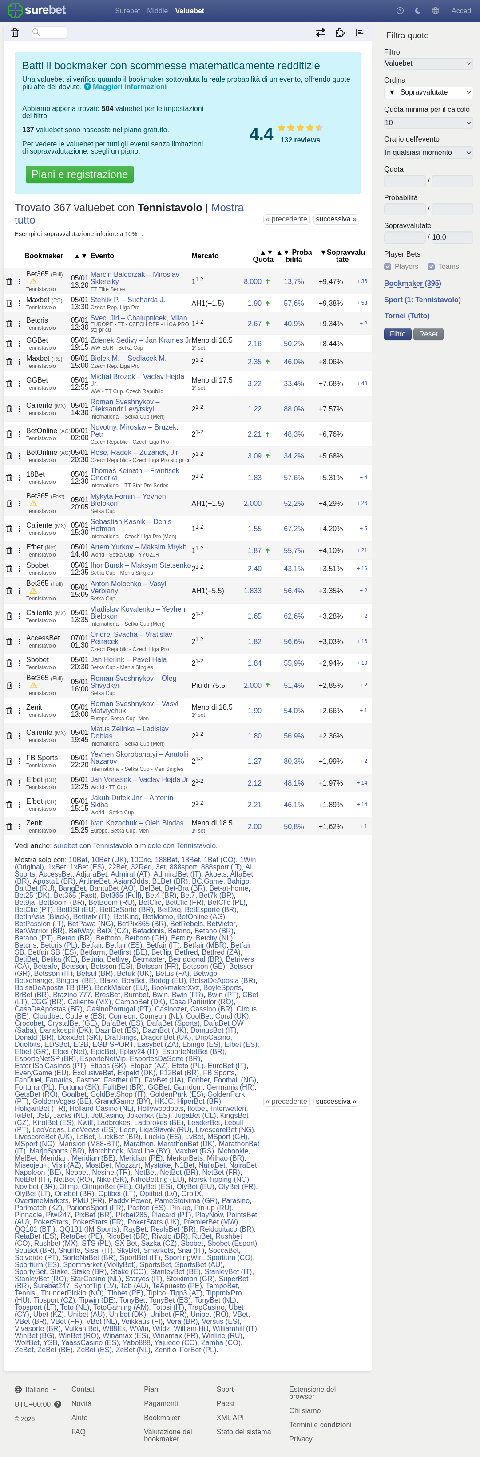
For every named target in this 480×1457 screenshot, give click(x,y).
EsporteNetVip (103, 1058)
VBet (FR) (66, 1321)
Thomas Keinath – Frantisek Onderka (135, 474)
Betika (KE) (59, 959)
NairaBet (243, 1165)
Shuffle (70, 1250)
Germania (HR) (230, 1087)
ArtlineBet (94, 881)
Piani (152, 1389)
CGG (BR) (47, 1002)
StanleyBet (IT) (228, 1271)
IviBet (23, 1115)
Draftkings (121, 1037)
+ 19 (362, 663)
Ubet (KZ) (48, 1314)
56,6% (294, 641)
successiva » (336, 219)
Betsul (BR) (95, 973)
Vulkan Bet (82, 1328)
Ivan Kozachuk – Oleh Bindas (137, 823)
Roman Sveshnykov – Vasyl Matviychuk (135, 707)
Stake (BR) (89, 1271)
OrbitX (191, 1193)
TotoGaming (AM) (121, 1307)
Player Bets (402, 254)
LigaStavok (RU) (165, 1129)
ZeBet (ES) (94, 1350)
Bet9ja (25, 902)
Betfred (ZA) (221, 952)
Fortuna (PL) (35, 1087)
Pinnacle (28, 1215)
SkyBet (128, 1250)
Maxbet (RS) (194, 1151)
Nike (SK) (111, 1179)
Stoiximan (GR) (190, 1279)
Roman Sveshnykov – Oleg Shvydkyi (134, 682)
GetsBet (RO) (36, 1094)
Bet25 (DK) (32, 895)
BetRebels (186, 924)
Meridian (54, 1158)
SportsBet (155, 1264)
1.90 (255, 303)
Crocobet (29, 1023)
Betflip (161, 952)
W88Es (114, 1328)
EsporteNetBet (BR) (193, 1051)
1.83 (255, 478)
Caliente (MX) (89, 1002)
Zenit (34, 707)
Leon (128, 1129)
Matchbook (105, 1151)
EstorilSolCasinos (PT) (50, 1066)
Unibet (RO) (210, 1314)
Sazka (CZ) (159, 1243)
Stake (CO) (128, 1271)
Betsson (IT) (53, 973)
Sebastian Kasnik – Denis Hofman (131, 525)
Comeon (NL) (160, 1016)
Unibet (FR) (168, 1314)
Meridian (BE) (93, 1158)
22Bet (117, 867)
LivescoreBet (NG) (224, 1129)
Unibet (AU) (86, 1314)
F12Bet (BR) (179, 1073)
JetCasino (107, 1115)
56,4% (294, 591)
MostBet (98, 1165)
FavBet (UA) (164, 1080)
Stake (59, 1271)
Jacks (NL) (70, 1115)
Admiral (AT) (130, 874)
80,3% (294, 761)
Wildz (161, 1328)
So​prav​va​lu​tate (408, 225)
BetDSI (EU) (76, 909)
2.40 (255, 569)
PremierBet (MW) (210, 1222)
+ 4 (363, 477)
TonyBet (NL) (215, 1300)
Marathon (138, 1144)
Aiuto (79, 1417)
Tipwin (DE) (97, 1300)
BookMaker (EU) (121, 987)
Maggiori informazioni (130, 87)
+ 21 (362, 550)
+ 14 (362, 783)
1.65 (255, 616)
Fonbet (198, 1080)
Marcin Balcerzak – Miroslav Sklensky (135, 278)
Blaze (109, 980)
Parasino (236, 1200)
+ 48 (362, 383)
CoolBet (198, 1016)
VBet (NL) (101, 1321)
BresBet (107, 995)
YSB (50, 1342)
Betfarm (92, 952)
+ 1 (363, 710)
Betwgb (205, 973)
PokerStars (50, 1222)
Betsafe (45, 966)
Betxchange (33, 980)
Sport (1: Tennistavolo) (422, 299)
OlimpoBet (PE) (106, 1186)
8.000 (253, 281)
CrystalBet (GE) (72, 1023)
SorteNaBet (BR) (89, 1257)
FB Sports (42, 758)
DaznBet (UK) (164, 1030)
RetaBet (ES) (35, 1236)
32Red (141, 867)
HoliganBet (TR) (40, 1108)
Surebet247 (51, 1286)
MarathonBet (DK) (186, 1144)
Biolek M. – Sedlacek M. (129, 358)
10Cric (141, 860)
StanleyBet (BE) (175, 1271)
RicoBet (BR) (126, 1236)
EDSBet (57, 1044)
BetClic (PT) (34, 909)
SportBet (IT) (140, 1257)
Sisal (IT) (98, 1250)
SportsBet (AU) (199, 1264)
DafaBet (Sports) (173, 1023)
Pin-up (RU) (213, 1208)
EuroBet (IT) (227, 1066)
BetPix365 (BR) (141, 924)
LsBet (85, 1137)
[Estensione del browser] (340, 32)
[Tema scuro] (418, 11)
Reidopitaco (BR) (227, 1229)
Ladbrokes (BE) (158, 1122)
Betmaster (148, 959)
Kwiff (85, 1122)
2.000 (253, 503)
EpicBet (103, 1051)
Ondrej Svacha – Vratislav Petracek (131, 638)
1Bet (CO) (220, 860)
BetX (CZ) (112, 931)
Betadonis (148, 931)
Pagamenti (161, 1403)
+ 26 (362, 503)
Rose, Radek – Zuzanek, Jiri (135, 452)
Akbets (215, 874)
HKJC (164, 1101)
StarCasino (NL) (95, 1279)
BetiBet (26, 959)
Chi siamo (305, 1410)
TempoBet (222, 1286)
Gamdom (187, 1087)
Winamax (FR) (175, 1335)
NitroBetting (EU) (157, 1179)
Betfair (91, 945)
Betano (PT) (34, 938)
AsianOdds (130, 881)
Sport (225, 1389)
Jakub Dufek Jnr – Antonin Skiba (132, 801)
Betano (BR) (214, 931)
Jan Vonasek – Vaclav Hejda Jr (139, 779)
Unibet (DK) (127, 1314)
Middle (157, 11)
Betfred (186, 952)
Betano (179, 931)
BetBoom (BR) (61, 902)
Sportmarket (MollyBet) (99, 1264)
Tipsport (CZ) (54, 1300)
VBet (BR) (31, 1321)
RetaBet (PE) (81, 1236)
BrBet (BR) (32, 995)
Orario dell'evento (412, 139)
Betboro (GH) (146, 938)
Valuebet (189, 11)
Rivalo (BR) (170, 1236)
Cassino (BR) (211, 1009)
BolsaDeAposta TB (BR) (53, 987)
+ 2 (363, 323)
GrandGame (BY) (122, 1101)
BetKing (126, 916)
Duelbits (27, 1044)
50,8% (294, 826)
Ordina (394, 80)
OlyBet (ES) (153, 1186)
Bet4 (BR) (160, 895)
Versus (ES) (220, 1321)
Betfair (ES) (124, 945)
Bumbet (136, 995)
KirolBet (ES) (53, 1122)
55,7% (294, 550)
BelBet (150, 888)
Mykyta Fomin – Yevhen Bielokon (128, 500)
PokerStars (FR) (98, 1222)
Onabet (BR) (75, 1193)
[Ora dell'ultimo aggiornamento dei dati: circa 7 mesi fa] (360, 32)
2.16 (255, 343)
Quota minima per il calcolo (427, 109)
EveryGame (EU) (42, 1073)
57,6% (294, 303)
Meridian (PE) (141, 1158)
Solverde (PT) (37, 1257)
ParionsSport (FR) (94, 1208)
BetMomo (158, 916)
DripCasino (212, 1037)
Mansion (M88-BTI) (89, 1144)
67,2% (294, 529)
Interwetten (228, 1108)
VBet (240, 1314)
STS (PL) (96, 1243)
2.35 (255, 362)
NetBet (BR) (179, 1172)
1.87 (255, 550)
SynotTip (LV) (95, 1286)
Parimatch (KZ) (39, 1208)
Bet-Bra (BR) (185, 888)
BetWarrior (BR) (40, 931)
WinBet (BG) (35, 1335)
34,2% (294, 456)
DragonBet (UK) (166, 1037)
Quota (394, 169)
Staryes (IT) (144, 1279)
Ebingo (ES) (201, 1044)
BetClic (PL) (227, 902)
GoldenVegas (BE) (61, 1101)
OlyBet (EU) (195, 1186)
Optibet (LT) (116, 1193)
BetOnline (48, 430)
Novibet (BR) (35, 1186)
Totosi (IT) (168, 1307)
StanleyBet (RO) (40, 1279)
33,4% (294, 383)
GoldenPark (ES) (176, 1094)
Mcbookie (233, 1151)
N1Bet (184, 1165)
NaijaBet (211, 1165)
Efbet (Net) (69, 1051)
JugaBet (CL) (195, 1115)
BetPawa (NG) (90, 924)
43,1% (294, 569)
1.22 (255, 409)
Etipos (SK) (108, 1066)
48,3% (294, 434)
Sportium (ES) (37, 1264)
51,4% (294, 685)
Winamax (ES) (125, 1335)
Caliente (46, 405)
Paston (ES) (146, 1208)
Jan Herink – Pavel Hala (129, 659)
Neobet (76, 1172)
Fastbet (88, 1080)
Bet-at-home (228, 888)
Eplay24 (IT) (138, 1051)
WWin (139, 1328)
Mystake (157, 1165)
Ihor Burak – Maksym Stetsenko (141, 565)
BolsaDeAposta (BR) (223, 980)
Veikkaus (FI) (142, 1321)
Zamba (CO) (221, 1342)
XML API (230, 1417)
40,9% (294, 324)
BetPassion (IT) (39, 924)
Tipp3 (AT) (186, 1293)
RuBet (201, 1236)
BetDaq (169, 909)
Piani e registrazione (80, 174)
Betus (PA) (172, 973)
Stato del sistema (244, 1432)
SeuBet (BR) (35, 1250)
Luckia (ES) (163, 1137)
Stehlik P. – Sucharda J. (128, 300)
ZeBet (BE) (55, 1350)
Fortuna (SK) (79, 1087)
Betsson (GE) (203, 966)
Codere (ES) (85, 1016)
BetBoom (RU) (111, 902)
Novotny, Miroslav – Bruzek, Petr (135, 430)
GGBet (37, 340)
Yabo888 (137, 1342)
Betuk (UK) (134, 973)
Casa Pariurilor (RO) (201, 1002)
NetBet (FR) (221, 1172)
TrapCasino (206, 1307)
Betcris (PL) (59, 945)
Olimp (68, 1186)
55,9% (294, 663)
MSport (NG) (35, 1144)
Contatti (83, 1389)
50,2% (294, 343)
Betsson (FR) (158, 966)
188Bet (166, 860)
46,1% (294, 805)
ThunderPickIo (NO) (71, 1293)
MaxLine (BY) (148, 1151)
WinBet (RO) (79, 1335)
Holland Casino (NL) (102, 1108)
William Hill (191, 1328)
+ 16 (362, 568)
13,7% (294, 281)
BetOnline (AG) (201, 916)
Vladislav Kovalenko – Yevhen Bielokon (138, 612)
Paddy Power (130, 1200)
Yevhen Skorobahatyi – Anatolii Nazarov (139, 757)
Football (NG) (235, 1080)
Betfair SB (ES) (52, 952)
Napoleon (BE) (38, 1172)
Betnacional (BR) (195, 959)
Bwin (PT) (222, 995)
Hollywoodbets (161, 1108)
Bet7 (187, 895)
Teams (448, 266)
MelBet (26, 1158)
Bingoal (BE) (76, 980)
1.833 (253, 591)
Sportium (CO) (230, 1257)
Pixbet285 (131, 1215)
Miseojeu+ (31, 1165)
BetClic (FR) (184, 902)
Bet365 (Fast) (75, 895)
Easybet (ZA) (157, 1044)
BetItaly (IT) (91, 916)
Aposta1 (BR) (54, 881)
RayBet (135, 1229)
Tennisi (26, 1293)
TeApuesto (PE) (177, 1286)
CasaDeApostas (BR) (49, 1009)
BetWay (81, 931)
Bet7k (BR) (216, 895)
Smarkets (158, 1250)
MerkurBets (185, 1158)
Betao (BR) (74, 938)
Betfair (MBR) (205, 945)
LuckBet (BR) (120, 1137)
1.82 (255, 641)
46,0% (294, 362)
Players (406, 266)
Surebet (127, 11)
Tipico (156, 1293)
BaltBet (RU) (35, 888)
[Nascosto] (15, 32)
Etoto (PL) (188, 1066)
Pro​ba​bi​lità (401, 197)
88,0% (294, 409)
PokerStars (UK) (153, 1222)
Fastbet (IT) (122, 1080)
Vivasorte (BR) (38, 1328)
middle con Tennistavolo (178, 845)
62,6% (294, 616)
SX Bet (126, 1243)
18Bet (35, 474)
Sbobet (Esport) (232, 1243)
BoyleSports (222, 987)
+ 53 (362, 303)
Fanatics (58, 1080)
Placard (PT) (171, 1215)
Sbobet (37, 565)
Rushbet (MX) (56, 1243)
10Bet (78, 860)
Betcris (37, 320)
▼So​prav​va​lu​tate (342, 256)
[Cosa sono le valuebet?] (87, 87)
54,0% (294, 711)
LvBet (194, 1137)
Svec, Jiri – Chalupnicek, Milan (139, 318)
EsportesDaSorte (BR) (165, 1058)
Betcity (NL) (214, 938)
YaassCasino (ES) (90, 1342)
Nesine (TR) (111, 1172)
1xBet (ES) (87, 867)
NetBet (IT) (32, 1179)
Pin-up (180, 1208)
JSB (42, 1115)
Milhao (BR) (225, 1158)
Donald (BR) (34, 1037)
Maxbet (44, 300)
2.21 (255, 434)
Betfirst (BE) (128, 952)
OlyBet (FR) (237, 1186)
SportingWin (183, 1257)
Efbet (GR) (31, 1051)
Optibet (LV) (158, 1193)
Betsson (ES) (112, 966)
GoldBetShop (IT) (118, 1094)
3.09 (255, 456)
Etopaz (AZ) (149, 1066)
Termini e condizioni (320, 1425)
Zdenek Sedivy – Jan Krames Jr (141, 340)
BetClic (150, 902)
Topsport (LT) (35, 1307)
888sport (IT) (221, 867)
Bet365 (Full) (121, 895)
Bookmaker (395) (412, 283)
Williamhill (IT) (234, 1328)
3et (161, 867)
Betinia (92, 959)
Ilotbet (197, 1108)
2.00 (255, 826)
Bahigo (238, 881)
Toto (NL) (75, 1307)
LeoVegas (48, 1129)
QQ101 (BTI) (35, 1229)
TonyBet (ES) (170, 1300)
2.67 (255, 324)
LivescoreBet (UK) (43, 1137)
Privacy (300, 1439)
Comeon (122, 1016)
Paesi (225, 1403)
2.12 (255, 783)
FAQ (78, 1432)
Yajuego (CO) (176, 1342)
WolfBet (27, 1342)
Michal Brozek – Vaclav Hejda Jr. (137, 380)
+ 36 (362, 281)
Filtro (392, 51)
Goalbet (74, 1094)
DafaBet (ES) (122, 1023)
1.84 (255, 663)
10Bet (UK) (109, 860)
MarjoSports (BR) (57, 1151)
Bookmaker (162, 1417)
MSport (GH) (227, 1137)
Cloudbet (47, 1016)
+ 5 (363, 528)
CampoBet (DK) (140, 1002)
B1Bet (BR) (170, 881)
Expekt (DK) (136, 1073)
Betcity (181, 938)
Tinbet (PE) (125, 1293)
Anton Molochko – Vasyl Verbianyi (128, 587)
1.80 (255, 736)
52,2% (294, 503)
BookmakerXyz (175, 987)
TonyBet (132, 1300)
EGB (81, 1044)
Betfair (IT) (163, 945)
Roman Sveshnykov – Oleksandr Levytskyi (125, 405)
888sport (183, 867)
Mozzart (127, 1165)
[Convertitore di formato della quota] (320, 32)
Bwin (160, 995)
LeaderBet (203, 1122)
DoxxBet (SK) (79, 1037)
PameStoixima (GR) (186, 1200)
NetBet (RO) (72, 1179)
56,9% (294, 736)
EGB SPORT (112, 1044)
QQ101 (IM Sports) (89, 1229)
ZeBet (24, 1350)
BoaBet (133, 980)
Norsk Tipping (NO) (218, 1179)
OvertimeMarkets (42, 1200)
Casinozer (170, 1009)
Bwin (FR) (187, 995)
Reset (428, 334)
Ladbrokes (114, 1122)
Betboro (108, 938)
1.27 (255, 761)
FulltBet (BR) (123, 1087)
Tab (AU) (134, 1286)
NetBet (145, 1172)
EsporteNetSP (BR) (45, 1058)
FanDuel (28, 1080)
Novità (81, 1403)
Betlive (117, 959)
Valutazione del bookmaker (168, 1435)
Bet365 (44, 274)
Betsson (74, 966)
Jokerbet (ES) (149, 1115)
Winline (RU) (222, 1335)
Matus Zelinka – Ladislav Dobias (130, 732)
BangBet (72, 888)
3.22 (255, 383)
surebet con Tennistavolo (93, 845)
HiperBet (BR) (199, 1101)
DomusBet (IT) (213, 1030)
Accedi (462, 11)
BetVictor (221, 924)
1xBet (57, 867)
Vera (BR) (182, 1321)
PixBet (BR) (93, 1215)
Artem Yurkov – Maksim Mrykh (139, 547)
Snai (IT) (190, 1250)
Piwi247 (58, 1215)
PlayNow (208, 1215)
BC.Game (207, 881)
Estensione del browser (312, 1393)
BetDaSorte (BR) (126, 909)
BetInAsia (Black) (42, 916)
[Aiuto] (400, 11)
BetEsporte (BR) (210, 909)
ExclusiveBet (93, 1073)
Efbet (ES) (241, 1044)
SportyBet (30, 1271)
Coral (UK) (232, 1016)
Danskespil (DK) (65, 1030)
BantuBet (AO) (113, 888)
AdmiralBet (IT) (178, 874)
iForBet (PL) (197, 1350)
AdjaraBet (91, 874)
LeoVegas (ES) (92, 1129)
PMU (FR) (89, 1200)
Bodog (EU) (167, 980)
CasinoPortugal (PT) (119, 1009)
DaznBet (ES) (117, 1030)
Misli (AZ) (66, 1165)
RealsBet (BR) (173, 1229)
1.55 (255, 529)
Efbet (41, 547)
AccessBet (43, 638)
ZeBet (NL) (133, 1350)
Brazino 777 (72, 995)
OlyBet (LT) (33, 1193)
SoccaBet (223, 1250)
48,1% (294, 783)
